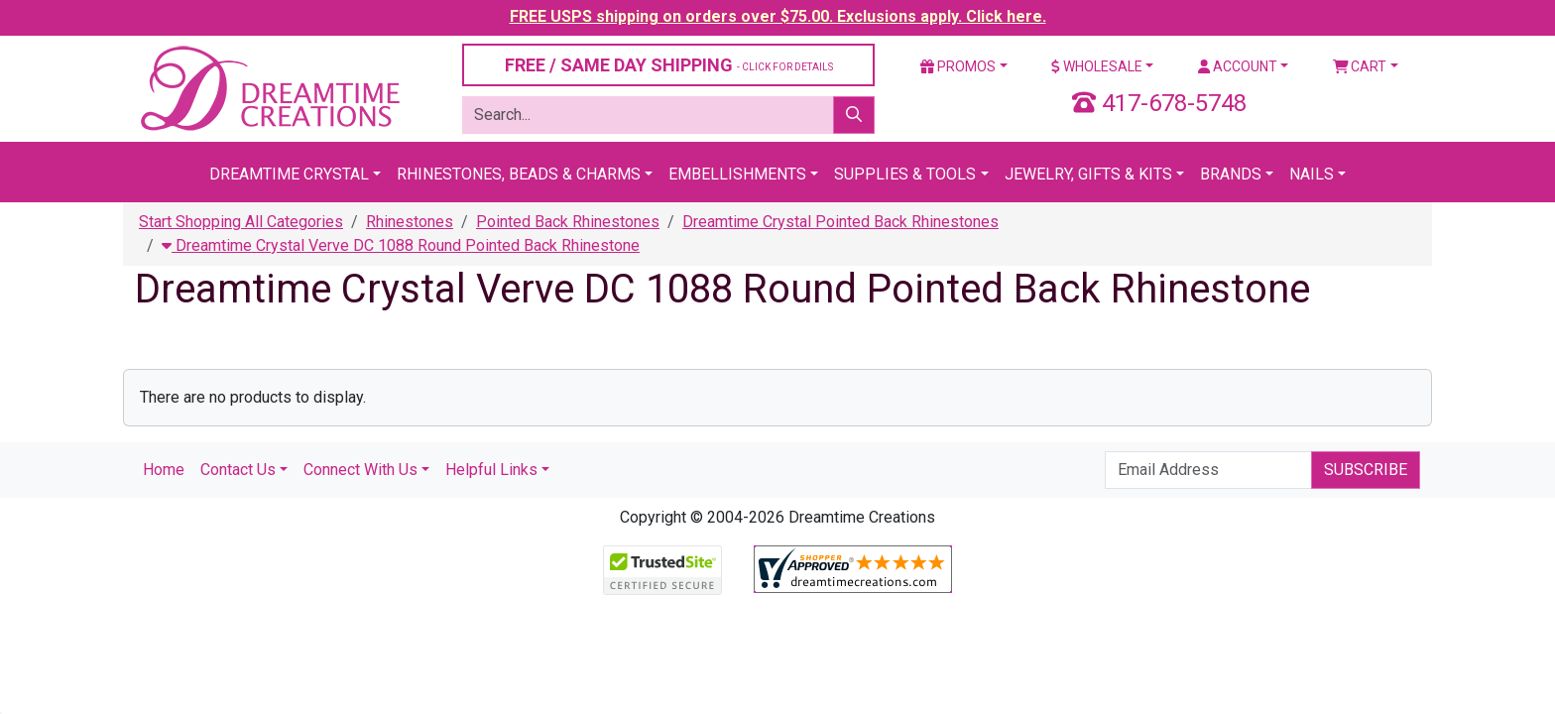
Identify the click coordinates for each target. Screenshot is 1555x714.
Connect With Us (360, 469)
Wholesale (1096, 66)
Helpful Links (491, 469)
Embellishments (737, 174)
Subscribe (1365, 469)
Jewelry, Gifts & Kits (1088, 174)
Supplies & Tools (905, 174)
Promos (958, 66)
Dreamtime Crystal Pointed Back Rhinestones (840, 221)
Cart (1360, 66)
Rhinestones (409, 221)
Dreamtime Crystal (289, 174)
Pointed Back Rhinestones (567, 221)
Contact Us (238, 469)
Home (163, 469)
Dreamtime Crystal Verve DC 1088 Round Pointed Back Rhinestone (401, 245)
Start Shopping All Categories (241, 221)
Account (1237, 66)
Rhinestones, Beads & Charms (519, 174)
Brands (1230, 174)
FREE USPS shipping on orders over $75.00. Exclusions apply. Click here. (778, 16)
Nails (1311, 174)
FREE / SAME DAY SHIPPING (669, 65)
